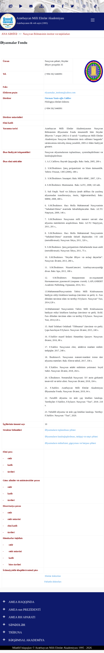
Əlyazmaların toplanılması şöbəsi (60, 430)
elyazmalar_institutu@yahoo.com (60, 92)
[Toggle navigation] (92, 20)
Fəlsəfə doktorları (52, 581)
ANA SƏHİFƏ (9, 34)
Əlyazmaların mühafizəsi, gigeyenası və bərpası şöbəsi (70, 443)
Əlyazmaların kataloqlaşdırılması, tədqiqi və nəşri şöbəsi (71, 436)
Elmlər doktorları (53, 576)
